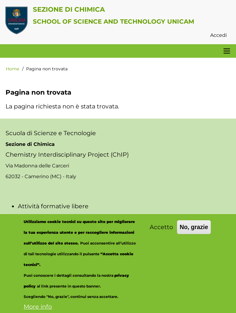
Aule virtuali (35, 217)
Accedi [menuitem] (218, 35)
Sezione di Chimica (69, 9)
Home (12, 69)
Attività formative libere (53, 206)
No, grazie (194, 233)
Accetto (161, 233)
